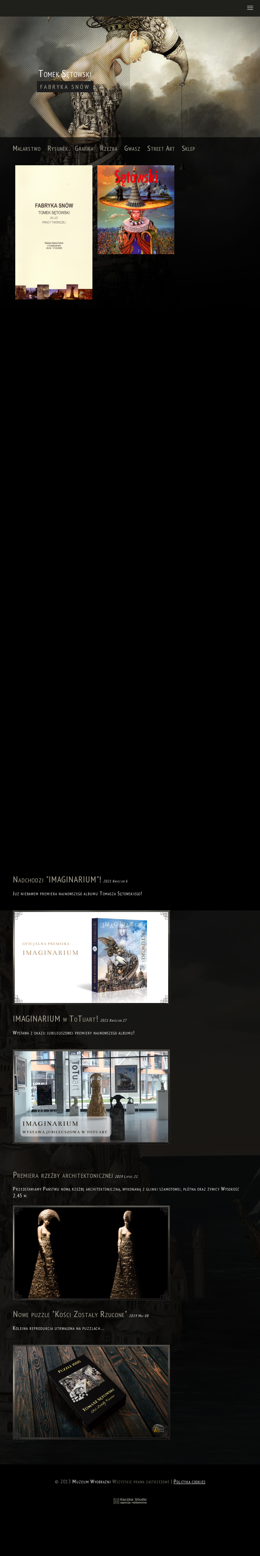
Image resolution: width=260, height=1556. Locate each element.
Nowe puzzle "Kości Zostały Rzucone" (70, 1313)
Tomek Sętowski (65, 79)
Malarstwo (27, 148)
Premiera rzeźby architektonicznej (63, 1174)
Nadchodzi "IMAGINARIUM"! (57, 879)
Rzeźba (108, 148)
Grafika (84, 148)
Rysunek (58, 148)
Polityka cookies (189, 1481)
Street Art (161, 148)
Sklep (188, 148)
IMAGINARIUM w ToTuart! (56, 1018)
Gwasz (132, 148)
